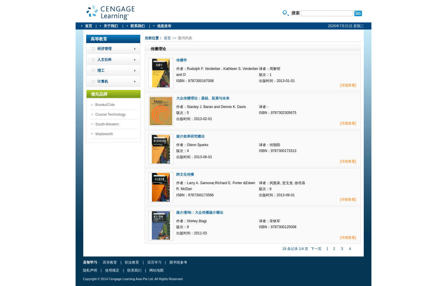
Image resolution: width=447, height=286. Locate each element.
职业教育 (132, 262)
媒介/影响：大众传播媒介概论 (199, 212)
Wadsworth (104, 134)
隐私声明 (90, 270)
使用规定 (112, 270)
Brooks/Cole (105, 105)
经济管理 (104, 49)
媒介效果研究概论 (190, 136)
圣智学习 (111, 12)
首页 (88, 26)
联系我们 (138, 26)
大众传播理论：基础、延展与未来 (202, 98)
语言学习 (154, 262)
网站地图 (156, 270)
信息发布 (164, 26)
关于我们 (111, 26)
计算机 (102, 81)
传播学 (181, 60)
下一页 (316, 249)
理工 (101, 70)
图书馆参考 (178, 262)
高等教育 (110, 262)
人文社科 (104, 60)
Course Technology (110, 114)
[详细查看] (348, 85)
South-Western (107, 124)
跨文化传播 (185, 174)
